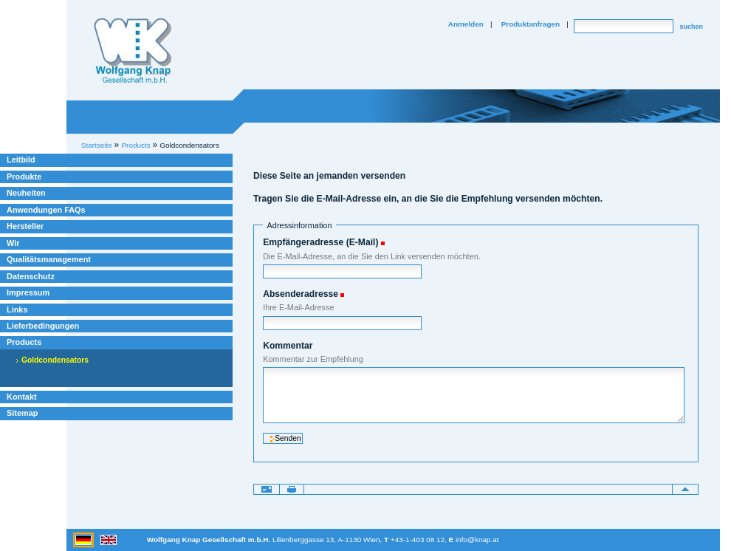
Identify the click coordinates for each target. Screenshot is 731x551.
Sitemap (22, 412)
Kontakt (22, 396)
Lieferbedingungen (43, 325)
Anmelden (466, 24)
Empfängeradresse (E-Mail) (320, 242)
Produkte (24, 176)
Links (17, 309)
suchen (691, 26)
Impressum (28, 292)
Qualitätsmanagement (49, 259)
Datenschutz (31, 276)
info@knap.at (477, 539)
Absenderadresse (300, 294)
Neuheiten (26, 192)
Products (24, 342)
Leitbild (21, 159)
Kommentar (287, 345)
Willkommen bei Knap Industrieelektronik (133, 51)
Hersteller (25, 226)
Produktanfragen (530, 24)
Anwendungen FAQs (46, 209)
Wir (13, 243)
